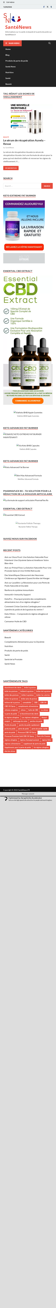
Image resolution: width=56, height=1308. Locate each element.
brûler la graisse (27, 754)
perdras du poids (36, 780)
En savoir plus (10, 167)
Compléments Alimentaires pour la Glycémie (24, 701)
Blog (7, 55)
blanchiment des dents (13, 746)
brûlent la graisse (27, 750)
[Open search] (49, 43)
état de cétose (10, 810)
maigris (7, 780)
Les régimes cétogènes (30, 776)
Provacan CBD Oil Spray (27, 791)
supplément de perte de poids (34, 803)
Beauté (8, 84)
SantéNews (18, 27)
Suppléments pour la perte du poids (18, 806)
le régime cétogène (12, 776)
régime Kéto (46, 799)
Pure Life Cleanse (43, 795)
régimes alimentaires (13, 803)
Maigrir (44, 776)
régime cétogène (11, 799)
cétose (23, 769)
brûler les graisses (11, 758)
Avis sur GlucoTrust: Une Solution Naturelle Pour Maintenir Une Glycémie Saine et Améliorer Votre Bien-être (27, 619)
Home (8, 49)
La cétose (44, 769)
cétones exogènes (11, 769)
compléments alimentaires (28, 765)
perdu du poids (10, 788)
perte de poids (23, 788)
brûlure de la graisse (12, 761)
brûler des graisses (12, 754)
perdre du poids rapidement (29, 784)
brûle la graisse (30, 746)
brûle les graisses (11, 750)
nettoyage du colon (20, 780)
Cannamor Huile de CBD (16, 680)
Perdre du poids (10, 784)
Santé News (10, 66)
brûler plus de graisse (29, 758)
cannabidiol (27, 761)
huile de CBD (33, 769)
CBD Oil (43, 761)
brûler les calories (43, 754)
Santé (7, 78)
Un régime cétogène (41, 806)
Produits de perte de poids (16, 61)
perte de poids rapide (39, 788)
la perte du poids (11, 773)
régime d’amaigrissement (29, 799)
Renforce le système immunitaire (19, 649)
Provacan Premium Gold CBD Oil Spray (19, 795)
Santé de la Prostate (13, 718)
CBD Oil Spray (10, 765)
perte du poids (10, 791)
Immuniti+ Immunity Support (18, 653)
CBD (36, 761)
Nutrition (9, 72)
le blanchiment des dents (29, 773)
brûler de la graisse (43, 750)
